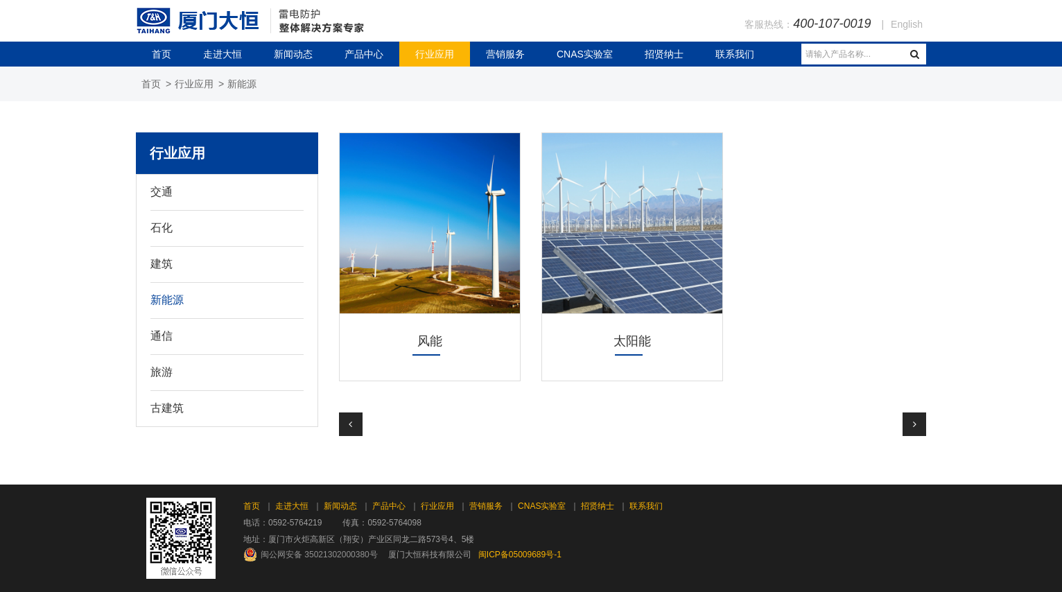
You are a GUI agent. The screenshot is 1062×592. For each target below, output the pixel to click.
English (907, 24)
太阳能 (632, 341)
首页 (161, 54)
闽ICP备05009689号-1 (520, 554)
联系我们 (734, 54)
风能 (429, 341)
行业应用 (434, 54)
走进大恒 (222, 54)
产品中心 (364, 54)
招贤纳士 (664, 54)
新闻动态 (293, 54)
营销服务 (505, 54)
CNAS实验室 (585, 54)
